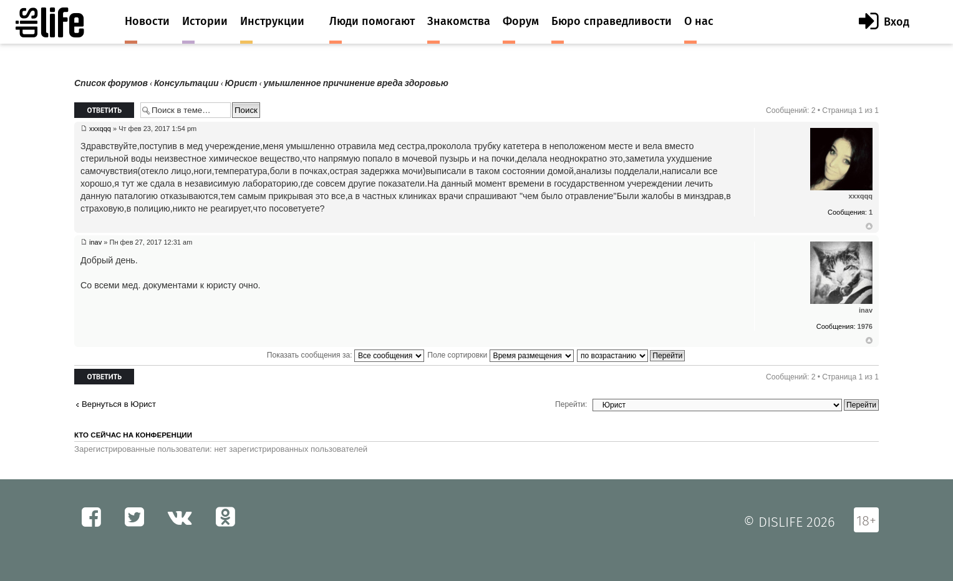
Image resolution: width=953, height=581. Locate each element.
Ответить (104, 110)
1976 (865, 326)
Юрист (241, 83)
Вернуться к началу (869, 226)
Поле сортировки (500, 355)
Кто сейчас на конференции (133, 435)
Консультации (186, 83)
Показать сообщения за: (345, 355)
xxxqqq (100, 128)
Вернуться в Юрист (119, 404)
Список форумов (111, 83)
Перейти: (571, 404)
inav (95, 242)
